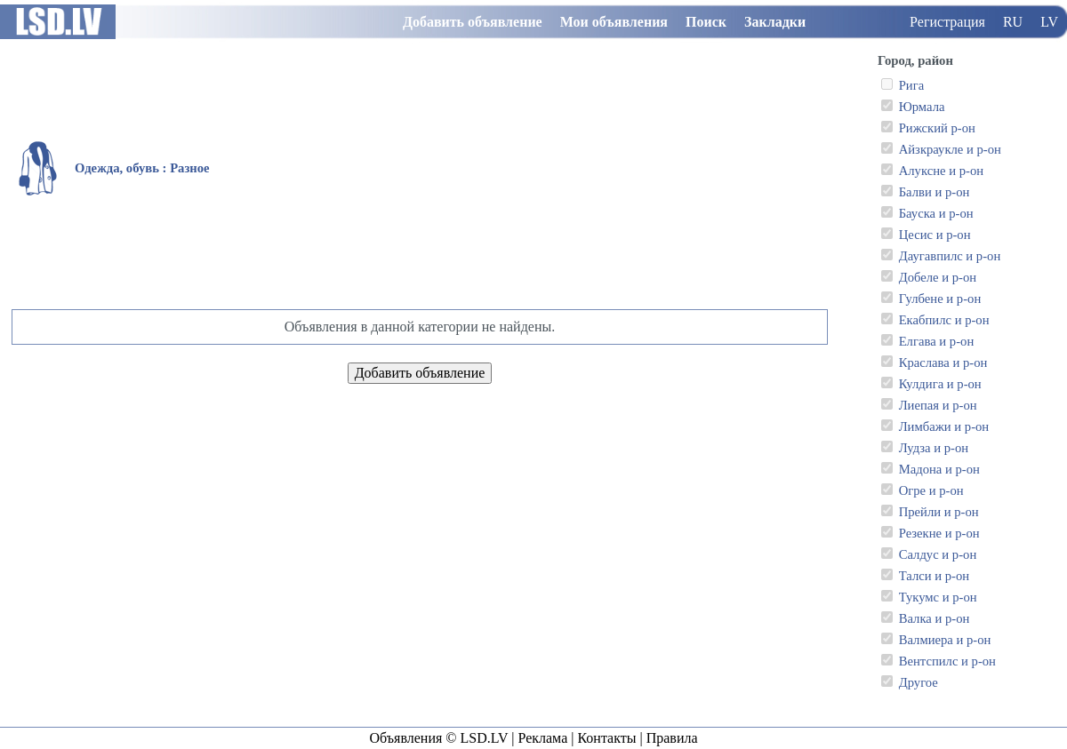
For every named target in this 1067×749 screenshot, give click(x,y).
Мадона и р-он (939, 469)
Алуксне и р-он (941, 170)
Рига (912, 85)
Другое (918, 682)
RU (1013, 21)
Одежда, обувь (117, 168)
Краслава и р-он (943, 362)
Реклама (542, 737)
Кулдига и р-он (940, 384)
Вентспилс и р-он (947, 661)
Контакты (606, 737)
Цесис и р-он (935, 234)
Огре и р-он (931, 490)
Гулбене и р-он (940, 298)
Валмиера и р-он (945, 640)
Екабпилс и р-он (944, 320)
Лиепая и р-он (938, 405)
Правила (672, 737)
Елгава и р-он (937, 341)
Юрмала (922, 107)
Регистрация (947, 21)
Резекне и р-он (939, 533)
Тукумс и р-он (938, 597)
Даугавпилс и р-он (950, 256)
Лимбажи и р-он (944, 426)
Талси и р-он (934, 576)
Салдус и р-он (938, 554)
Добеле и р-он (937, 277)
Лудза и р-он (933, 448)
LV (1049, 21)
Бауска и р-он (936, 213)
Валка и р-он (934, 618)
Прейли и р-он (939, 512)
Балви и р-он (934, 192)
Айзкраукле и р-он (950, 149)
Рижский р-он (937, 128)
